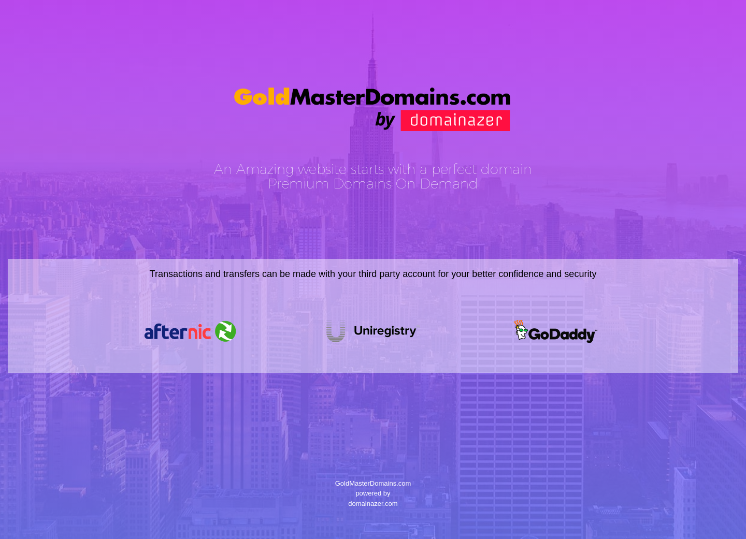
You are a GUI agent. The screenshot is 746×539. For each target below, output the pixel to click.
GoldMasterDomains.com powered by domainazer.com (373, 493)
